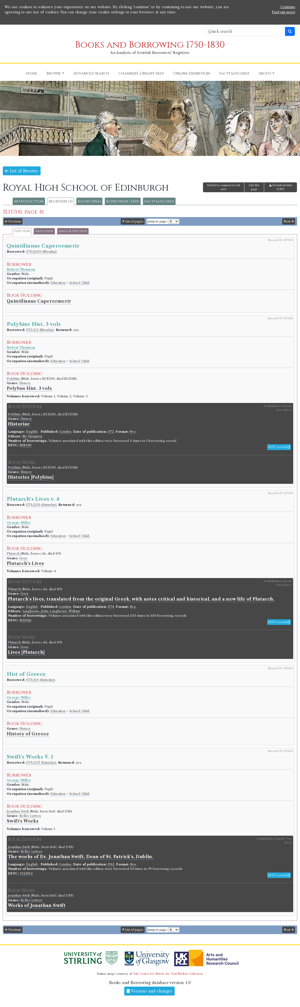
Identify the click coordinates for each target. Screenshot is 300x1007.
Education (58, 283)
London (65, 431)
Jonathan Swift (18, 811)
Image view (44, 231)
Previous (13, 221)
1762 (111, 864)
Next (289, 221)
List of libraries (21, 171)
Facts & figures (159, 201)
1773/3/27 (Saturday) (41, 762)
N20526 (25, 620)
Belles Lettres (30, 816)
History (25, 383)
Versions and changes (149, 991)
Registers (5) (61, 201)
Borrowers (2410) (122, 201)
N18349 (25, 445)
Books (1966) (89, 201)
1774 (111, 607)
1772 (111, 431)
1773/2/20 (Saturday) (41, 505)
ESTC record (279, 447)
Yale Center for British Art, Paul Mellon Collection (168, 973)
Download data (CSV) (280, 187)
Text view (22, 231)
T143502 (26, 873)
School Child (79, 283)
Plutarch (14, 553)
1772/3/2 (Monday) (40, 330)
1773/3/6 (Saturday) (40, 680)
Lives (23, 558)
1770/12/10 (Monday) (41, 251)
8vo (132, 431)
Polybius (14, 378)
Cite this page (254, 187)
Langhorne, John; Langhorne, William (51, 611)
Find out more (283, 12)
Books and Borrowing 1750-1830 (150, 45)
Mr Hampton (32, 436)
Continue (287, 7)
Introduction (29, 201)
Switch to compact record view (223, 187)
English (32, 431)
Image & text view (73, 231)
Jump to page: (157, 221)
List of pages (132, 221)
